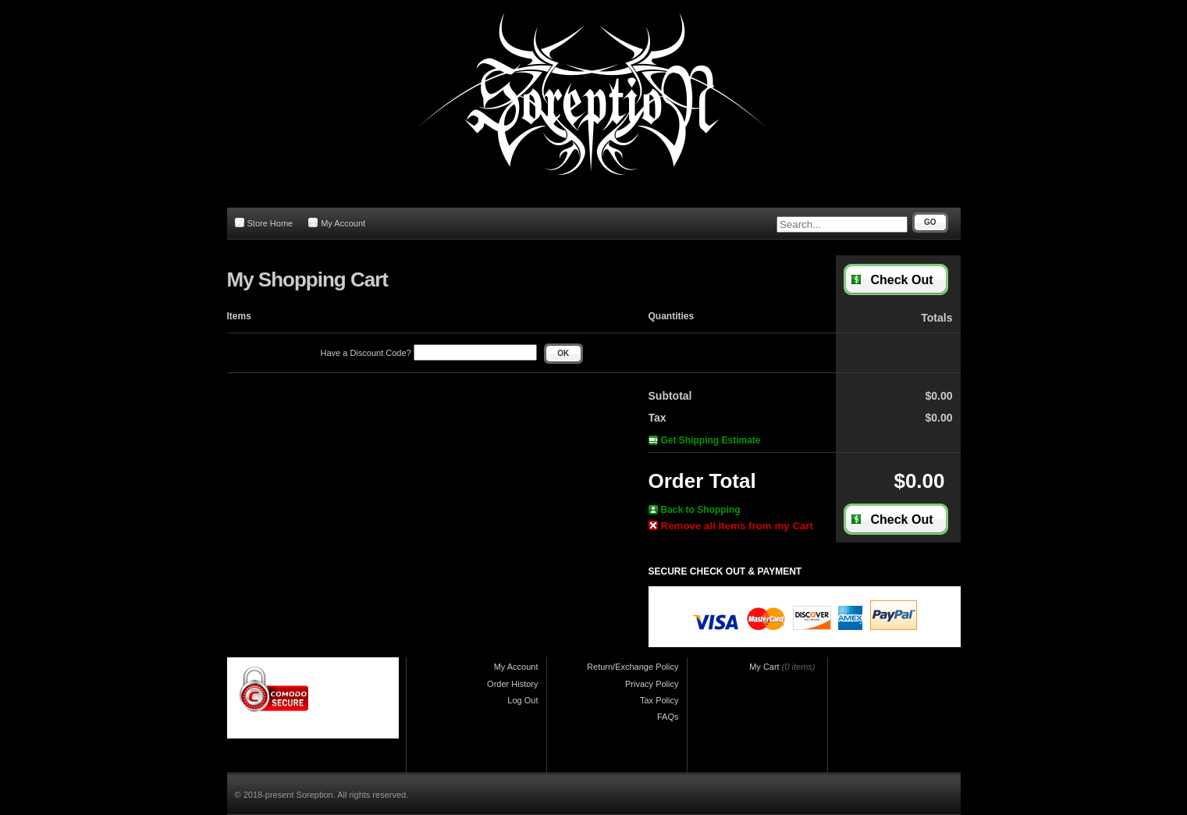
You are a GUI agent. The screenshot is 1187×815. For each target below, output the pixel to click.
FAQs (668, 716)
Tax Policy (659, 700)
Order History (512, 684)
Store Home (264, 223)
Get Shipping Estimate (705, 440)
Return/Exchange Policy (632, 666)
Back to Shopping (695, 509)
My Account (336, 223)
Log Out (522, 700)
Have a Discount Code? (429, 353)
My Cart (764, 666)
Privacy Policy (651, 684)
